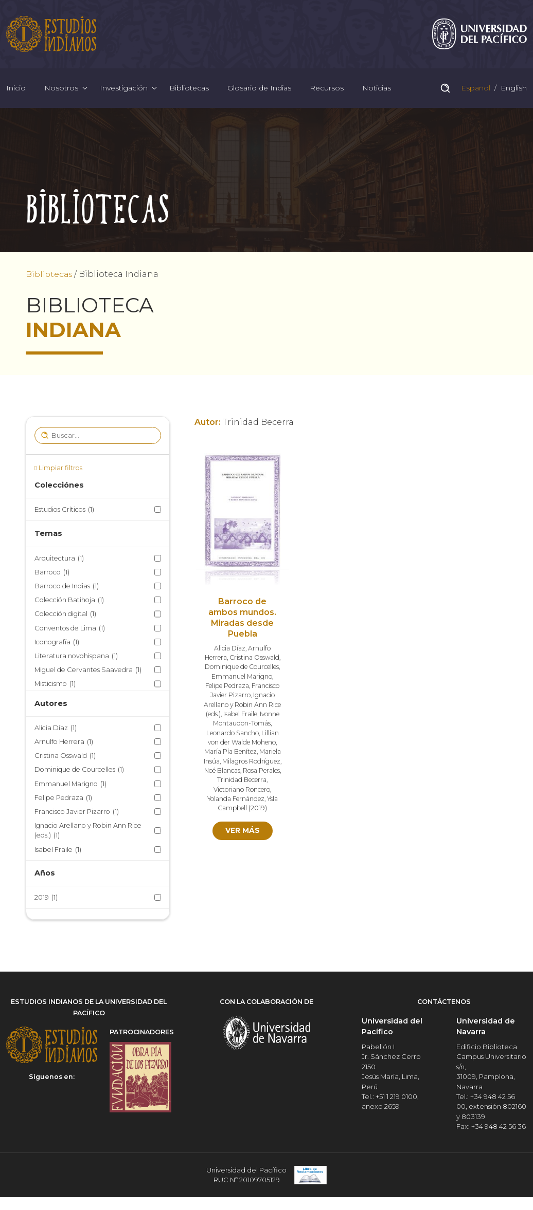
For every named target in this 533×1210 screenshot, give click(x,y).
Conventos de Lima (69, 630)
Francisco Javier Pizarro (76, 814)
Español (474, 89)
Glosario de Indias (259, 89)
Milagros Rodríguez (251, 763)
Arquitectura (59, 560)
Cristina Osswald (65, 758)
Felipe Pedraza (63, 800)
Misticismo (55, 686)
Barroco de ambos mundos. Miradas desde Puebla (242, 620)
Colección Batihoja (69, 602)
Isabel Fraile (57, 852)
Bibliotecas (189, 89)
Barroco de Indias (66, 588)
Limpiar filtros (60, 470)
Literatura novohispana (76, 658)
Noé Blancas (221, 773)
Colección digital (65, 616)
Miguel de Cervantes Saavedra (87, 672)
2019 (46, 900)
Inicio (16, 89)
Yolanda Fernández (235, 801)
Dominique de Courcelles (79, 772)
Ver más (242, 832)
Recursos (327, 89)
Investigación (124, 89)
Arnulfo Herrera (63, 744)
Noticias (376, 89)
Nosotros (61, 89)
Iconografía (56, 644)
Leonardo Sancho (232, 735)
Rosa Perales (262, 773)
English (513, 89)
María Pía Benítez (230, 754)
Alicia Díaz (55, 730)
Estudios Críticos (64, 512)
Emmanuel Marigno (70, 786)
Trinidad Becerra (242, 782)
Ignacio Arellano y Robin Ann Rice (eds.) (87, 833)
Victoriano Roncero (242, 791)
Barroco (51, 574)
